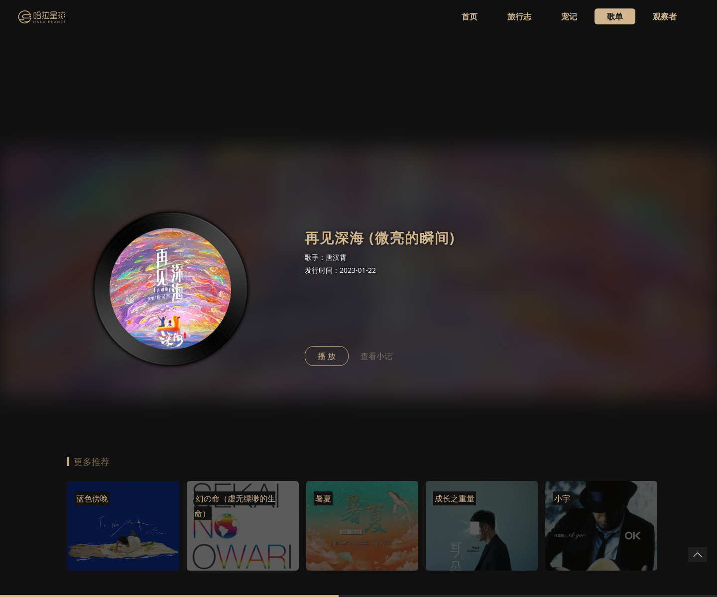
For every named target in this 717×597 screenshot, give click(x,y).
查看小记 (376, 206)
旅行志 (519, 16)
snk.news (145, 566)
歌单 (615, 16)
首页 (470, 16)
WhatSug (85, 566)
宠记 (569, 16)
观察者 (665, 16)
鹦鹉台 (115, 566)
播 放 (327, 206)
